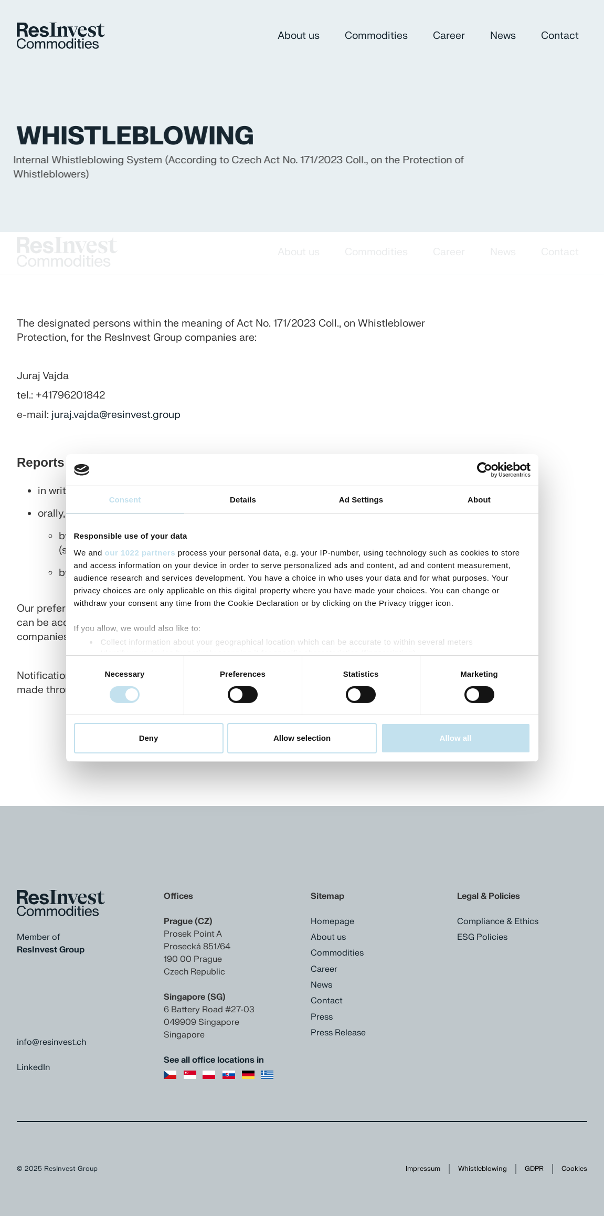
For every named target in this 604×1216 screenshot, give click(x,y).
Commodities (376, 35)
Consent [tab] (125, 499)
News (503, 35)
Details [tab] (243, 499)
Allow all (456, 737)
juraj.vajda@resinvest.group (116, 414)
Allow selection (302, 737)
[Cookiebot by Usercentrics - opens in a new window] (485, 470)
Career (449, 35)
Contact (560, 35)
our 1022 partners (140, 552)
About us (299, 35)
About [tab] (479, 499)
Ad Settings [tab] (361, 499)
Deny (148, 737)
